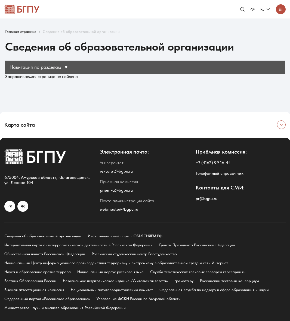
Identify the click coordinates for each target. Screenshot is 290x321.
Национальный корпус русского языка (110, 272)
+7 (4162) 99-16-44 (213, 162)
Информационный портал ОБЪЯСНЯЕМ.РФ (125, 236)
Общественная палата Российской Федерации (44, 254)
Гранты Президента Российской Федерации (197, 245)
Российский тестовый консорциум (229, 281)
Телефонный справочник (219, 173)
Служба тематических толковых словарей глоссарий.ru (197, 272)
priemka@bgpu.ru (116, 190)
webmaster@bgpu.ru (119, 209)
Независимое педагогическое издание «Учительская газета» (115, 281)
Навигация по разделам (39, 67)
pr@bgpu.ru (206, 198)
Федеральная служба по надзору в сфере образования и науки (214, 290)
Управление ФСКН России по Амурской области (139, 299)
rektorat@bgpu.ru (116, 171)
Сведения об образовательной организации (42, 236)
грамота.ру (183, 281)
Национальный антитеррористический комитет (112, 290)
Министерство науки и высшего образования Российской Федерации (65, 308)
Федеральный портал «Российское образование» (47, 299)
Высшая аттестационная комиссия (34, 290)
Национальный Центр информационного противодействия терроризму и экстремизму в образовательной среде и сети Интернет (116, 263)
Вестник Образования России (30, 281)
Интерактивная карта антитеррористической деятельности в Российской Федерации (78, 245)
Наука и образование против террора (37, 272)
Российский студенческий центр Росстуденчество (134, 254)
